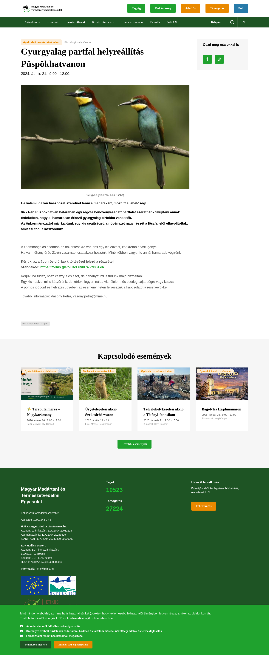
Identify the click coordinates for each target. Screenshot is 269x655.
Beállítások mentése (36, 644)
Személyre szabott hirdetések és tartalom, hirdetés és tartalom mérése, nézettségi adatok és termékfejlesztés (94, 631)
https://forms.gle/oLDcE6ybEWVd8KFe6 (72, 271)
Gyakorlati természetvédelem (41, 46)
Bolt (241, 10)
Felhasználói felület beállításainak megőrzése (54, 635)
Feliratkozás (203, 510)
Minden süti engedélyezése (73, 644)
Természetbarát (75, 26)
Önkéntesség (163, 10)
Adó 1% (190, 10)
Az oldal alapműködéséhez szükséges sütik (53, 626)
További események (134, 448)
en (243, 26)
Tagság (136, 10)
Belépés (216, 26)
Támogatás (217, 10)
